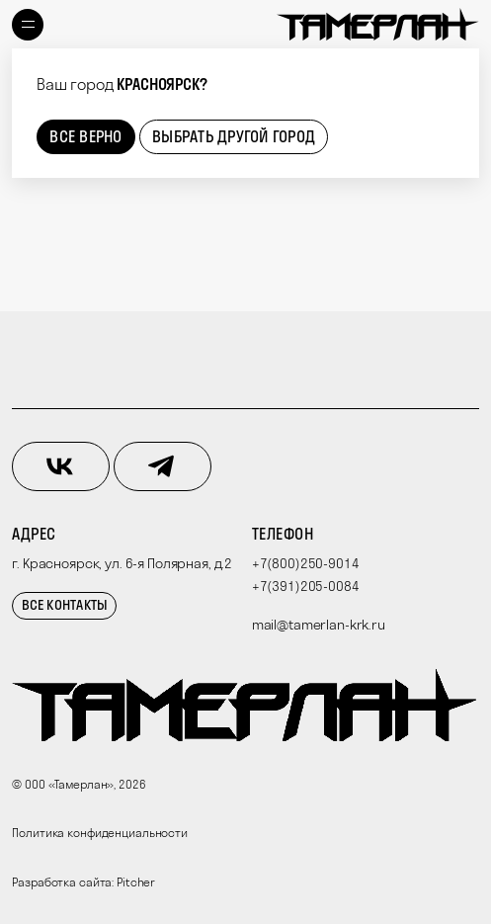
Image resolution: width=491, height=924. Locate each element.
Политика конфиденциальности (100, 832)
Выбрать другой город (233, 136)
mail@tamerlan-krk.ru (318, 624)
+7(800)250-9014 (306, 563)
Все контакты (65, 605)
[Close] (460, 67)
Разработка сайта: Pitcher (83, 882)
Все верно (85, 136)
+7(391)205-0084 (306, 586)
